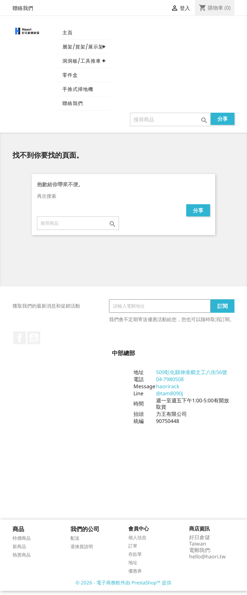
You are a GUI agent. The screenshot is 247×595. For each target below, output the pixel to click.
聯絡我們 (23, 8)
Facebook (19, 342)
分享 (222, 123)
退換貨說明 (81, 550)
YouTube (33, 342)
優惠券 (135, 575)
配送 (74, 542)
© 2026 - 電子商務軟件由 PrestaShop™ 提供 (123, 586)
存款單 (135, 558)
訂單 (132, 550)
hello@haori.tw (207, 560)
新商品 (19, 550)
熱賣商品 (22, 559)
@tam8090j (169, 397)
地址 (132, 567)
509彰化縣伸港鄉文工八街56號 (191, 376)
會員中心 (138, 532)
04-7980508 (170, 383)
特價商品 (22, 542)
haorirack (167, 390)
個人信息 (137, 541)
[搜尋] (170, 123)
